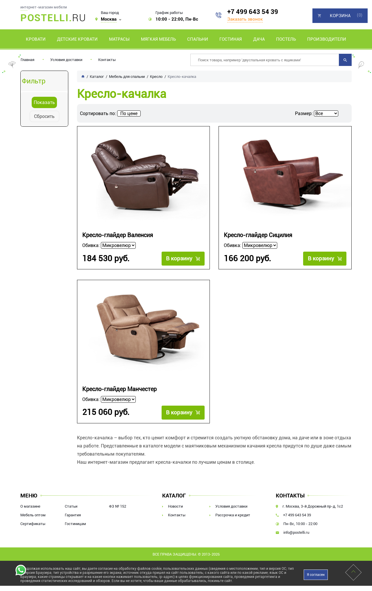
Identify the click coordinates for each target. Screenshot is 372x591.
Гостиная (230, 39)
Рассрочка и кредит (232, 515)
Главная (27, 60)
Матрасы (119, 39)
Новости (175, 506)
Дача (259, 39)
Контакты (107, 60)
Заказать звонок (245, 19)
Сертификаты (32, 524)
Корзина (340, 15)
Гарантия (73, 515)
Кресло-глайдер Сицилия (258, 235)
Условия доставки (66, 60)
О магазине (30, 506)
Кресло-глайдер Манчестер (119, 389)
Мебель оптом (33, 515)
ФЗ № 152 (117, 506)
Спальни (197, 39)
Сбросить (44, 116)
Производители (326, 39)
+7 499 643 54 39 (252, 11)
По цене (128, 113)
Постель (286, 39)
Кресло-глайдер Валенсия (117, 235)
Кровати (36, 39)
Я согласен (316, 575)
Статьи (71, 506)
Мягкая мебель (158, 39)
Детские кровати (77, 39)
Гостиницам (75, 524)
